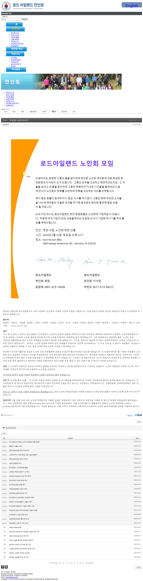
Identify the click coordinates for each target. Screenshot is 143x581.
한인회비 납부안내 (17, 43)
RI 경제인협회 (15, 60)
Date (137, 438)
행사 (14, 111)
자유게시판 (15, 62)
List (139, 421)
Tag (6, 567)
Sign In (4, 16)
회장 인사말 (15, 35)
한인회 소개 (15, 33)
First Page (53, 563)
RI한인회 (6, 124)
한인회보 (14, 57)
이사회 (44, 111)
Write (138, 567)
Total (5, 111)
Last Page (89, 563)
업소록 (13, 66)
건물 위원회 (15, 39)
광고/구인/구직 (16, 64)
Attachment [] (8, 415)
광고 (74, 111)
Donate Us (6, 13)
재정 (22, 111)
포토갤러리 (15, 46)
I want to (130, 415)
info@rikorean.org (12, 577)
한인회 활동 (15, 37)
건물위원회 (32, 111)
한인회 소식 (15, 41)
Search (2, 567)
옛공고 (54, 111)
